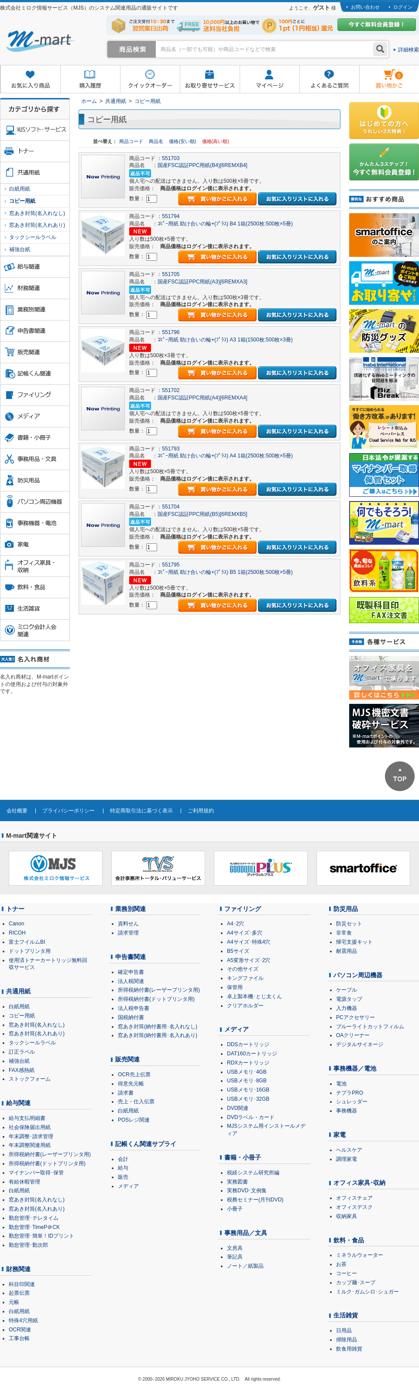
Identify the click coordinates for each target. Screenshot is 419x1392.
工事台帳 (19, 1338)
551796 (170, 332)
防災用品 (345, 908)
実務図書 (237, 1182)
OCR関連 (20, 1330)
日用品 (344, 1330)
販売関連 (127, 1059)
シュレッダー (351, 1102)
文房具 (235, 1248)
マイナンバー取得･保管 (36, 1173)
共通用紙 (115, 101)
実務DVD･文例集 (247, 1190)
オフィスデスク (354, 1207)
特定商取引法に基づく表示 (141, 811)
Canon (16, 924)
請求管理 (128, 933)
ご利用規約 (201, 811)
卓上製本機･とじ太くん (254, 996)
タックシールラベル (32, 237)
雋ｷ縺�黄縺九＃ (381, 73)
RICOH (17, 933)
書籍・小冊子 (242, 1157)
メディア (128, 1186)
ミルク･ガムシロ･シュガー (367, 1292)
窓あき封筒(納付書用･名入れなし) (157, 1027)
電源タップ (349, 999)
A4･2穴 (235, 924)
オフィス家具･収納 (359, 1182)
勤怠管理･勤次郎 (28, 1245)
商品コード (131, 141)
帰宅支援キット (354, 942)
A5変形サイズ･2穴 (248, 960)
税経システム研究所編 (253, 1173)
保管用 (235, 987)
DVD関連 (237, 1108)
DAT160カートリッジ (252, 1054)
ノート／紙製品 (245, 1266)
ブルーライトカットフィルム (370, 1027)
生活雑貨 (345, 1315)
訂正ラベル (22, 1052)
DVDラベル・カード (251, 1117)
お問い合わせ (365, 7)
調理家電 (346, 1159)
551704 (170, 507)
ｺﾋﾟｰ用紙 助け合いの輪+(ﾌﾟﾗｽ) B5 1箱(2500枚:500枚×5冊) (225, 572)
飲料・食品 (348, 1240)
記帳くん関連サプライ (145, 1143)
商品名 (157, 141)
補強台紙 (19, 249)
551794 (170, 216)
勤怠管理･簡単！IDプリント (41, 1236)
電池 (341, 1084)
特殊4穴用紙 (23, 1320)
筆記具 (235, 1257)
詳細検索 (408, 50)
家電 (339, 1134)
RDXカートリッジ (248, 1063)
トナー (15, 908)
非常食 (344, 933)
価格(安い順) (183, 141)
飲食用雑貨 (349, 1349)
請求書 (126, 1093)
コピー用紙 (147, 101)
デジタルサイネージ (359, 1044)
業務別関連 (130, 908)
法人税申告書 (133, 1008)
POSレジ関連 (134, 1120)
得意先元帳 (131, 1084)
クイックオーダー (150, 79)
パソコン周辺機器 (357, 975)
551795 (170, 565)
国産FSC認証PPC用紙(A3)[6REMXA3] (202, 282)
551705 (170, 274)
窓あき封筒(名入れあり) (37, 225)
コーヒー (346, 1273)
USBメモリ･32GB (248, 1099)
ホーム (89, 101)
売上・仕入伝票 (136, 1102)
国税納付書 (131, 1017)
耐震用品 (346, 951)
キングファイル (245, 978)
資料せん (128, 924)
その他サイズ (242, 969)
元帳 (14, 1302)
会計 (123, 1159)
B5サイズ (238, 951)
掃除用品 (346, 1340)
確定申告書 (131, 972)
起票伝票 (19, 1293)
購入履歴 (90, 79)
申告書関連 (130, 956)
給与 (123, 1168)
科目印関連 (22, 1284)
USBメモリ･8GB (247, 1081)
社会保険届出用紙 (30, 1127)
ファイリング (242, 908)
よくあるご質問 (329, 79)
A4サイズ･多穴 (244, 933)
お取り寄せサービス (210, 79)
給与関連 (18, 1102)
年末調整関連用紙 (30, 1145)
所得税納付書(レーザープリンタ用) (50, 1154)
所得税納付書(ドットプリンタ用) (47, 1163)
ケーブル (346, 990)
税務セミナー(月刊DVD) (255, 1200)
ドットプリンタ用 (30, 951)
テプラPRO (349, 1093)
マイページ (269, 79)
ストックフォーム (30, 1079)
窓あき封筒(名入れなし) (37, 213)
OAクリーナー (353, 1035)
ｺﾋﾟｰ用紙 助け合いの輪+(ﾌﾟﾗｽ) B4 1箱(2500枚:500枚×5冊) (225, 224)
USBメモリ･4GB (247, 1072)
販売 (123, 1177)
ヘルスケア (349, 1150)
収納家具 (346, 1216)
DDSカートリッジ (248, 1044)
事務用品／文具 (245, 1232)
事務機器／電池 (354, 1068)
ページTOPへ (400, 776)
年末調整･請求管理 (31, 1136)
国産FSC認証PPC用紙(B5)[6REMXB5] (202, 514)
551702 (170, 390)
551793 (170, 449)
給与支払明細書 (27, 1118)
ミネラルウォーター (359, 1255)
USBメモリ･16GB (248, 1090)
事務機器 (346, 1111)
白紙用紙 (19, 189)
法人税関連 (131, 981)
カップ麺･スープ (355, 1282)
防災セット (349, 924)
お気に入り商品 (30, 79)
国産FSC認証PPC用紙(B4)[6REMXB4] (202, 165)
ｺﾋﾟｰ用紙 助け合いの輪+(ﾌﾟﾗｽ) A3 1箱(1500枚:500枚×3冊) (225, 340)
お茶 (341, 1264)
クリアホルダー (245, 1006)
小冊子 (235, 1209)
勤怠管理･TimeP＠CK (34, 1227)
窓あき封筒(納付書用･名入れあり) (157, 1035)
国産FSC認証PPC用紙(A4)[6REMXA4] (202, 398)
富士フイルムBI (27, 942)
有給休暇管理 (24, 1182)
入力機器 (346, 1008)
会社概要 (17, 811)
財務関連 (18, 1269)
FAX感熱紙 (21, 1070)
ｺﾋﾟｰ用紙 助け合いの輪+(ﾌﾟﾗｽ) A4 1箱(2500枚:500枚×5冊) (225, 456)
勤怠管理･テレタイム (33, 1218)
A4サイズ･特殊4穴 (248, 942)
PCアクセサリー (355, 1017)
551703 (170, 158)
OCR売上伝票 (134, 1074)
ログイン (402, 7)
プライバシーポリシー (68, 811)
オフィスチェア (354, 1198)
